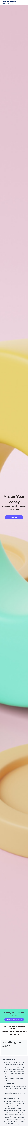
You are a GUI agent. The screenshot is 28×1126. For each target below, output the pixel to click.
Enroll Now (14, 517)
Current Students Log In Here (14, 1019)
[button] (26, 2)
